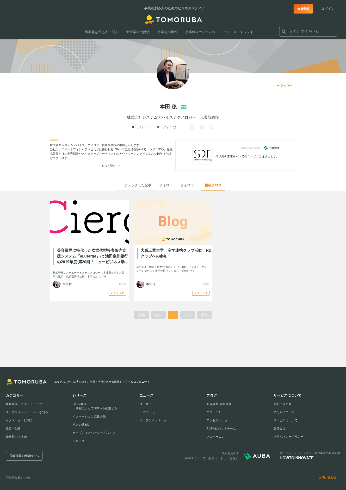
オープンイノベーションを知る (27, 412)
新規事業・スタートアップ (24, 404)
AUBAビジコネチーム (221, 428)
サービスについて (285, 420)
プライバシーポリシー (288, 436)
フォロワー (188, 185)
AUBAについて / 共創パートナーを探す (212, 458)
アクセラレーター (218, 420)
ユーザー (146, 404)
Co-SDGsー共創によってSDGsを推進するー (96, 406)
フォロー (166, 185)
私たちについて (284, 412)
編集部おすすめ (16, 436)
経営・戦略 (13, 428)
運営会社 (279, 428)
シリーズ (79, 441)
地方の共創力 (82, 424)
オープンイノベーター (155, 420)
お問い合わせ (282, 404)
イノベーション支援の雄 (89, 416)
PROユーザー (149, 412)
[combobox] (308, 32)
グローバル (214, 412)
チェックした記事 (137, 185)
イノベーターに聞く (19, 420)
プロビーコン (215, 436)
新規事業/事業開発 (219, 404)
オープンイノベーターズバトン (94, 433)
